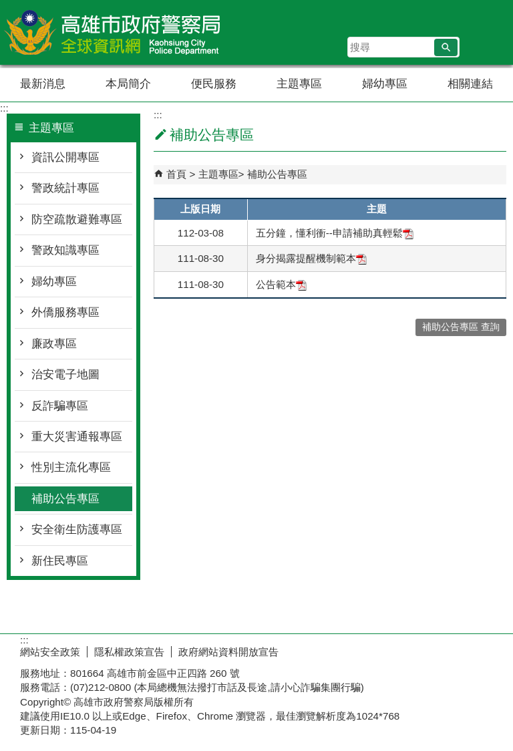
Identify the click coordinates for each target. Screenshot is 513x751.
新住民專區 (59, 561)
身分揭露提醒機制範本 (311, 258)
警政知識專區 (65, 250)
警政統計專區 (65, 188)
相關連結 (470, 84)
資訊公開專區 (65, 157)
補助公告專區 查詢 (461, 327)
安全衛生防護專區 (76, 529)
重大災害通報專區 (76, 436)
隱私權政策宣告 (129, 651)
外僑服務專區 (65, 312)
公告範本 (281, 284)
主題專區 (299, 84)
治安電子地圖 (65, 374)
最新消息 (42, 84)
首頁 (176, 174)
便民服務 (213, 84)
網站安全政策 (50, 651)
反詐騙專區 (59, 406)
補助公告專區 (65, 498)
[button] (446, 47)
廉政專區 (54, 343)
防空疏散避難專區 (76, 219)
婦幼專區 (384, 84)
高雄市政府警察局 (113, 32)
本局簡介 (128, 84)
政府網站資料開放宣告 (228, 651)
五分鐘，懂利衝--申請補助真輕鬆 (334, 233)
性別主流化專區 (71, 467)
